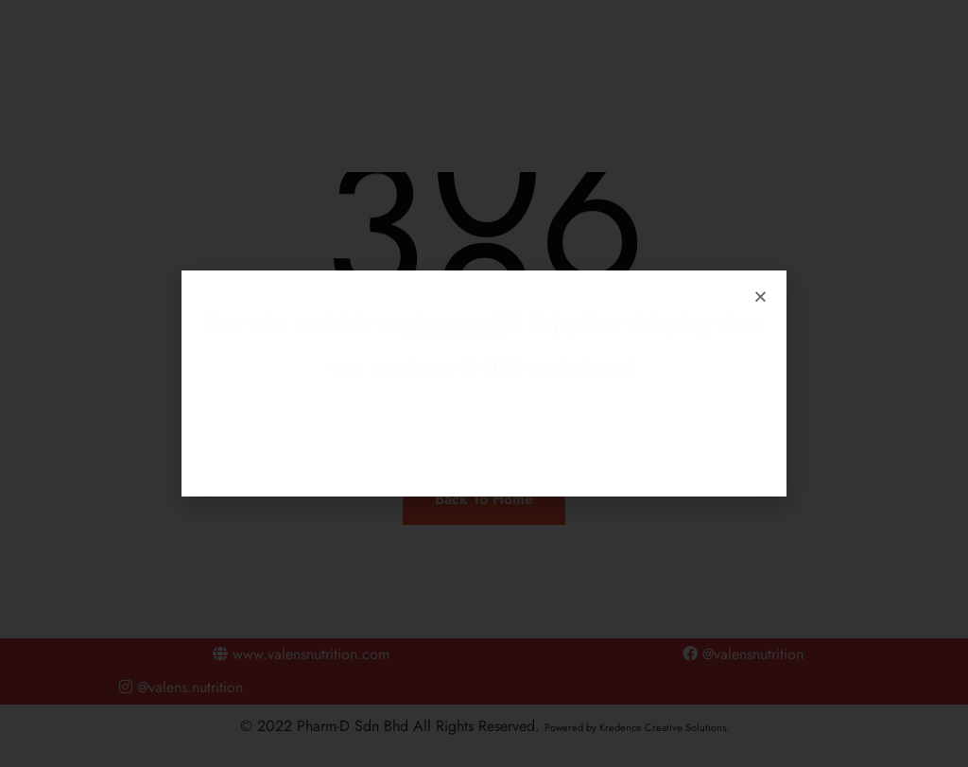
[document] (484, 383)
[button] (760, 296)
